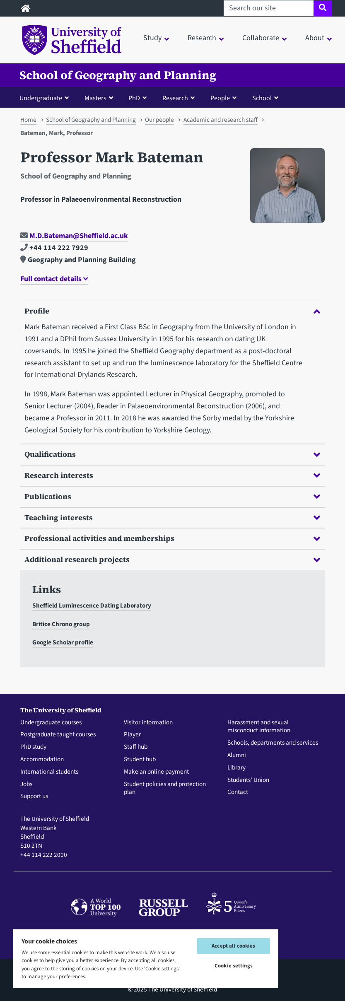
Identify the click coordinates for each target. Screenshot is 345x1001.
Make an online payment (156, 772)
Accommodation (42, 759)
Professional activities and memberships (172, 538)
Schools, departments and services (272, 743)
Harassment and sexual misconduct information (258, 727)
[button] (45, 98)
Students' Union (248, 780)
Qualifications (172, 454)
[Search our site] (269, 8)
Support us (34, 796)
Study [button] (152, 38)
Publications (172, 496)
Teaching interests (172, 517)
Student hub (140, 759)
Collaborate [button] (260, 38)
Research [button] (202, 38)
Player (132, 735)
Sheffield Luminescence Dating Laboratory (91, 605)
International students (49, 772)
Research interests (172, 475)
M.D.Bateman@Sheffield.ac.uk (74, 236)
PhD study (33, 747)
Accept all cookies (233, 946)
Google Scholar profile (62, 642)
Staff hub (135, 747)
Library (236, 768)
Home (28, 119)
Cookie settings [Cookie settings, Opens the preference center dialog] (234, 966)
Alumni (236, 755)
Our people (159, 119)
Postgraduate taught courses (58, 735)
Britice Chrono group (61, 624)
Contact (237, 792)
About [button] (314, 38)
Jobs (26, 784)
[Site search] (322, 8)
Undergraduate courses (51, 723)
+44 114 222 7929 (54, 248)
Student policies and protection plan (165, 788)
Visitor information (148, 723)
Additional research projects (172, 559)
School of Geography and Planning (118, 75)
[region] (145, 958)
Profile (172, 311)
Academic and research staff (220, 119)
